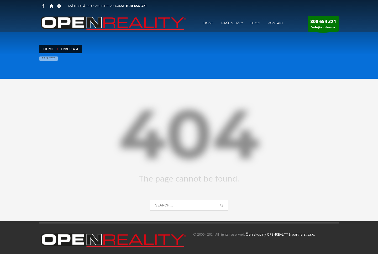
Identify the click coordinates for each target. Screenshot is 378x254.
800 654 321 (136, 6)
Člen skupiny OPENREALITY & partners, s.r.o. (280, 234)
